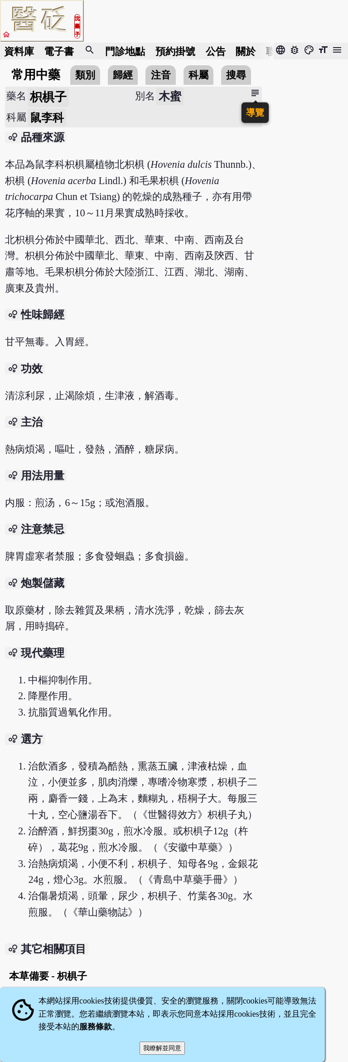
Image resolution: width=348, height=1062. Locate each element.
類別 (85, 75)
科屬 (198, 75)
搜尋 (236, 75)
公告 (216, 51)
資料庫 (19, 51)
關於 (246, 51)
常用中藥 (35, 75)
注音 (161, 75)
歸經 (123, 75)
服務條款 (95, 1026)
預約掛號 (175, 51)
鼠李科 (47, 118)
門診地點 (125, 51)
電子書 (59, 51)
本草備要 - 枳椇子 (48, 976)
